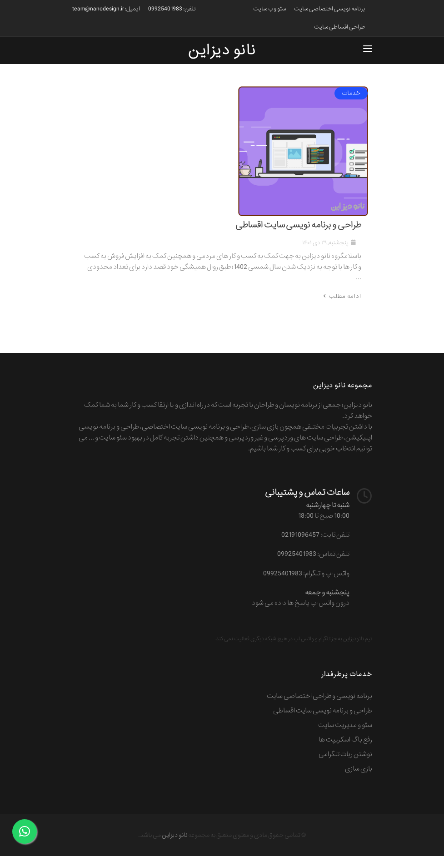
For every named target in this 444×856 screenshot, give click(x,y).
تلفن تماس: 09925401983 (313, 554)
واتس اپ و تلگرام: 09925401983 (306, 573)
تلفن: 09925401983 (172, 9)
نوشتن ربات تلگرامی (345, 754)
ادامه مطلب (341, 296)
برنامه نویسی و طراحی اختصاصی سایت (319, 696)
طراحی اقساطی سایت (339, 27)
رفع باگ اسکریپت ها (345, 739)
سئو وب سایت (269, 9)
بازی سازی (358, 768)
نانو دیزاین (174, 835)
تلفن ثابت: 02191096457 (315, 534)
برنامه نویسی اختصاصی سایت (329, 9)
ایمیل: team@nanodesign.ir (106, 9)
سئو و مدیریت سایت (345, 725)
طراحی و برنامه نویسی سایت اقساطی (298, 225)
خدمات (351, 93)
